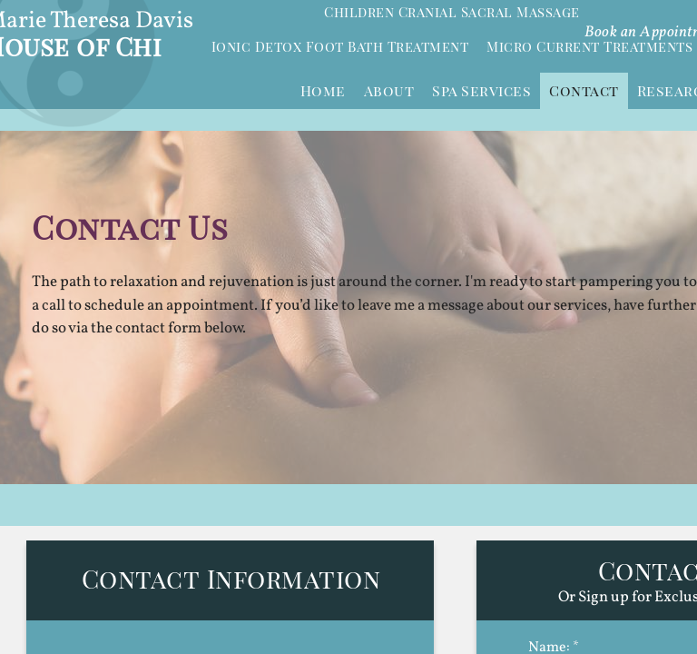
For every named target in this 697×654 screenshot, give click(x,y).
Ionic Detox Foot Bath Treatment (340, 46)
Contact (584, 90)
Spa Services (481, 90)
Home (323, 90)
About (389, 90)
